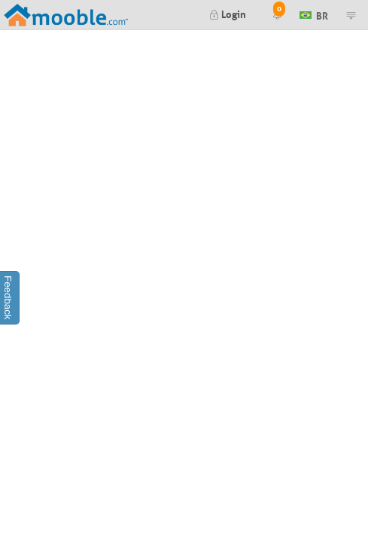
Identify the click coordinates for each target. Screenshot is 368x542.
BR (314, 14)
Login (227, 13)
